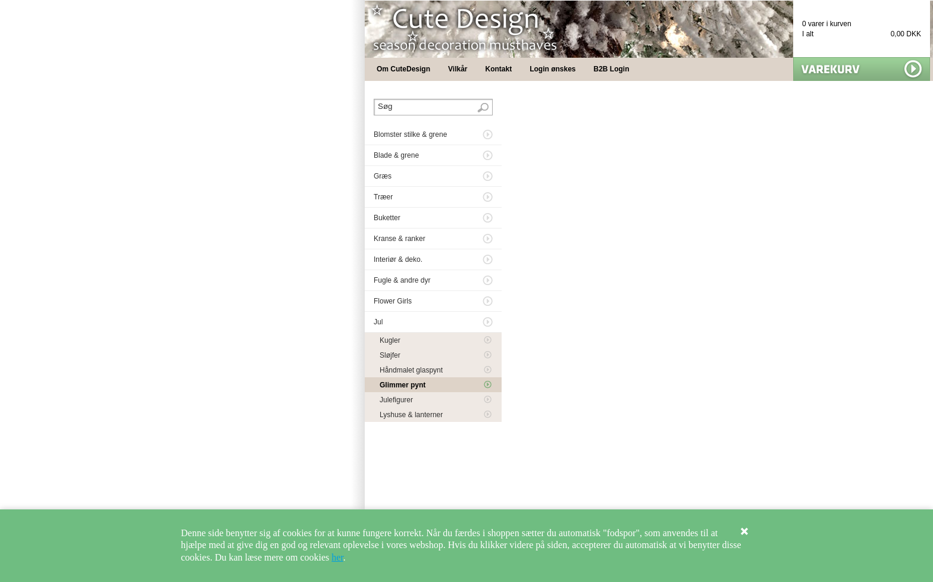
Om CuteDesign (403, 69)
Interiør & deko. (398, 259)
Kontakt (499, 69)
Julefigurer (396, 400)
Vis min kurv (861, 69)
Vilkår (457, 69)
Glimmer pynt (402, 385)
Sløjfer (390, 355)
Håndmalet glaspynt (411, 370)
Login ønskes (552, 69)
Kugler (390, 340)
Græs (383, 176)
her (337, 557)
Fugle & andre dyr (402, 280)
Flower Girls (393, 301)
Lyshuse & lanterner (411, 415)
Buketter (387, 218)
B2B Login (612, 69)
